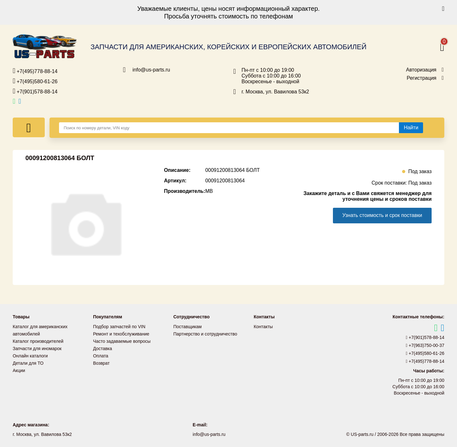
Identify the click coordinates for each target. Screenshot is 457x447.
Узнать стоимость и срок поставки (382, 215)
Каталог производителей (38, 340)
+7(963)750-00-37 (425, 345)
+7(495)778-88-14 (35, 70)
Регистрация (421, 78)
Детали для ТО (28, 361)
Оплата (100, 354)
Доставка (102, 347)
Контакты (263, 326)
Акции (19, 368)
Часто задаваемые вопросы (122, 340)
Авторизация (421, 69)
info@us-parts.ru (151, 69)
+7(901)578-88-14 (35, 91)
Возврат (101, 361)
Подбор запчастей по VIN (119, 326)
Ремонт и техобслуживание (121, 333)
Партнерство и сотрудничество (205, 333)
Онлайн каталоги (30, 354)
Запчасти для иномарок (37, 347)
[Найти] (411, 127)
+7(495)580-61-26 (35, 81)
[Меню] (29, 127)
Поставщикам (187, 326)
